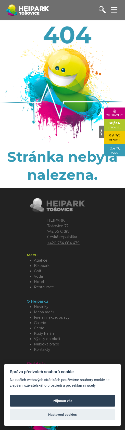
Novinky (41, 306)
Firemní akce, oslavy (52, 317)
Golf (37, 271)
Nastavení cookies (62, 414)
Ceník (39, 328)
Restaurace (44, 287)
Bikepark (41, 265)
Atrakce (40, 260)
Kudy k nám (44, 333)
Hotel (39, 281)
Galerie (40, 322)
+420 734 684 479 (63, 243)
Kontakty (42, 349)
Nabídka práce (46, 344)
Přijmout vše (62, 401)
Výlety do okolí (47, 339)
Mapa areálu (45, 312)
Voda (38, 276)
